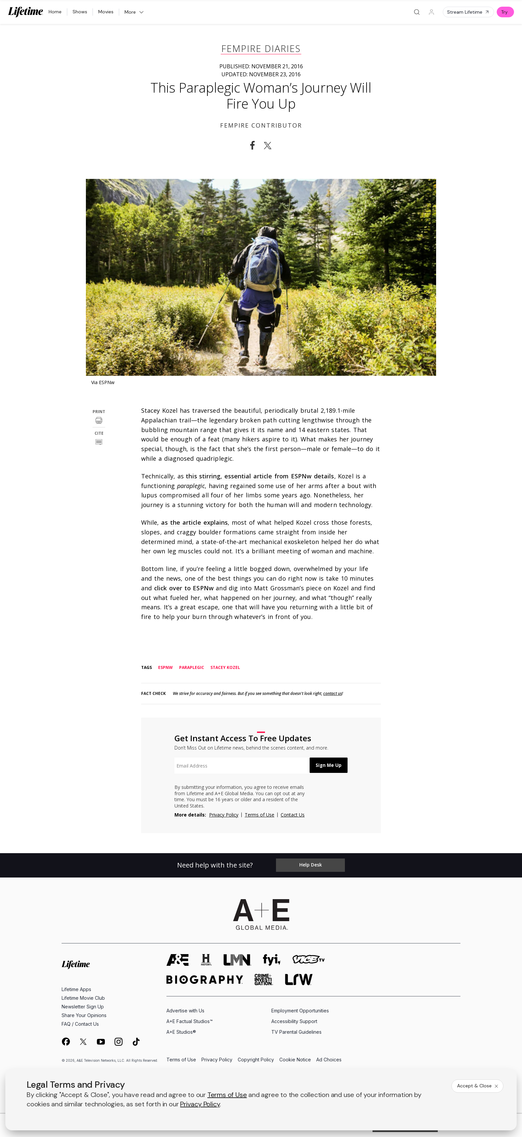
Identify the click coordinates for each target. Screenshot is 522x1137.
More (134, 12)
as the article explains (194, 522)
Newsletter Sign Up (83, 1006)
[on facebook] (66, 1041)
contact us (332, 694)
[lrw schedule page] (299, 979)
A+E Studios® (181, 1031)
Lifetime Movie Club (83, 997)
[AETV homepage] (177, 959)
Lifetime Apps (76, 988)
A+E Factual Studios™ (189, 1021)
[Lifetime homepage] (76, 964)
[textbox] (239, 766)
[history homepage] (206, 959)
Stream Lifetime (468, 12)
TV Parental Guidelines (296, 1031)
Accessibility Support (294, 1021)
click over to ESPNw (184, 588)
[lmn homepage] (237, 959)
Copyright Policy (256, 1059)
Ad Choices (329, 1059)
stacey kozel (225, 668)
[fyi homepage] (272, 959)
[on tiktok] (136, 1041)
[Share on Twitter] (269, 145)
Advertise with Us (185, 1010)
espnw (165, 668)
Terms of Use (259, 815)
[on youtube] (101, 1041)
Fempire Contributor (261, 125)
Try (504, 12)
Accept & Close (478, 1086)
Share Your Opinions (84, 1014)
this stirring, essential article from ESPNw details (260, 476)
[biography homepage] (204, 979)
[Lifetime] (25, 12)
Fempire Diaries (261, 48)
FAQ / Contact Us (80, 1023)
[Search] (416, 12)
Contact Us (293, 815)
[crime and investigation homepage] (264, 979)
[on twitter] (83, 1041)
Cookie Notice (295, 1059)
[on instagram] (119, 1041)
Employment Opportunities (300, 1010)
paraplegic (191, 668)
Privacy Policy (223, 815)
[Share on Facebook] (252, 145)
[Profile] (431, 12)
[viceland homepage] (309, 959)
